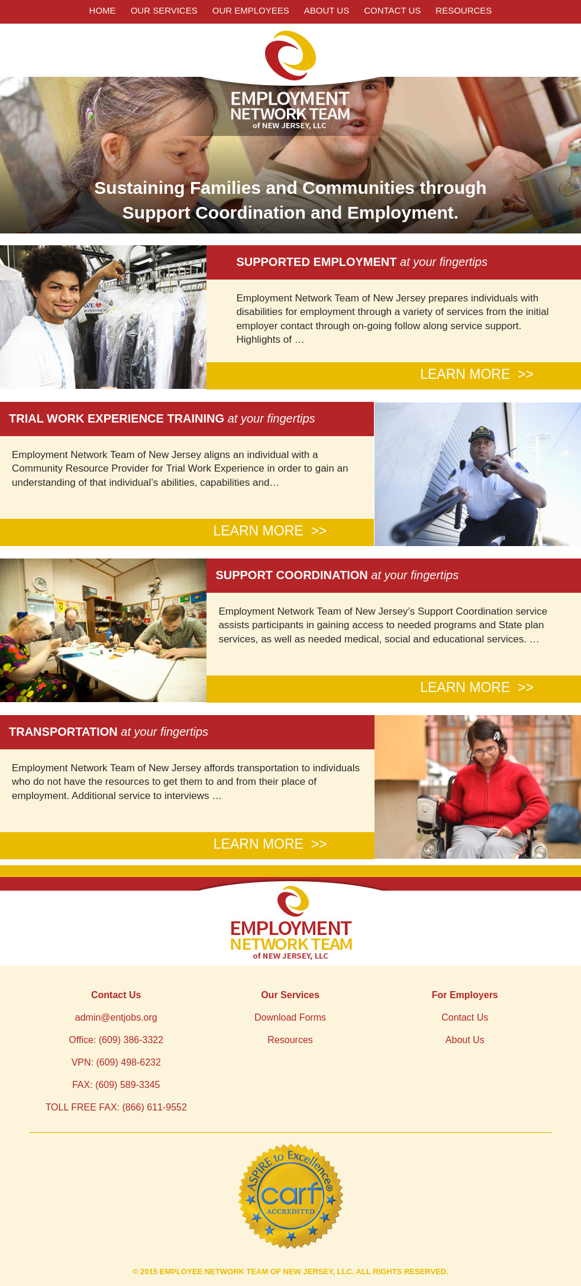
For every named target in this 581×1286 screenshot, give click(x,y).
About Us (326, 10)
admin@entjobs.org (116, 1017)
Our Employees (250, 10)
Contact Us (392, 10)
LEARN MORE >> (477, 374)
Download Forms (290, 1017)
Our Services (164, 10)
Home (102, 10)
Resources (463, 10)
